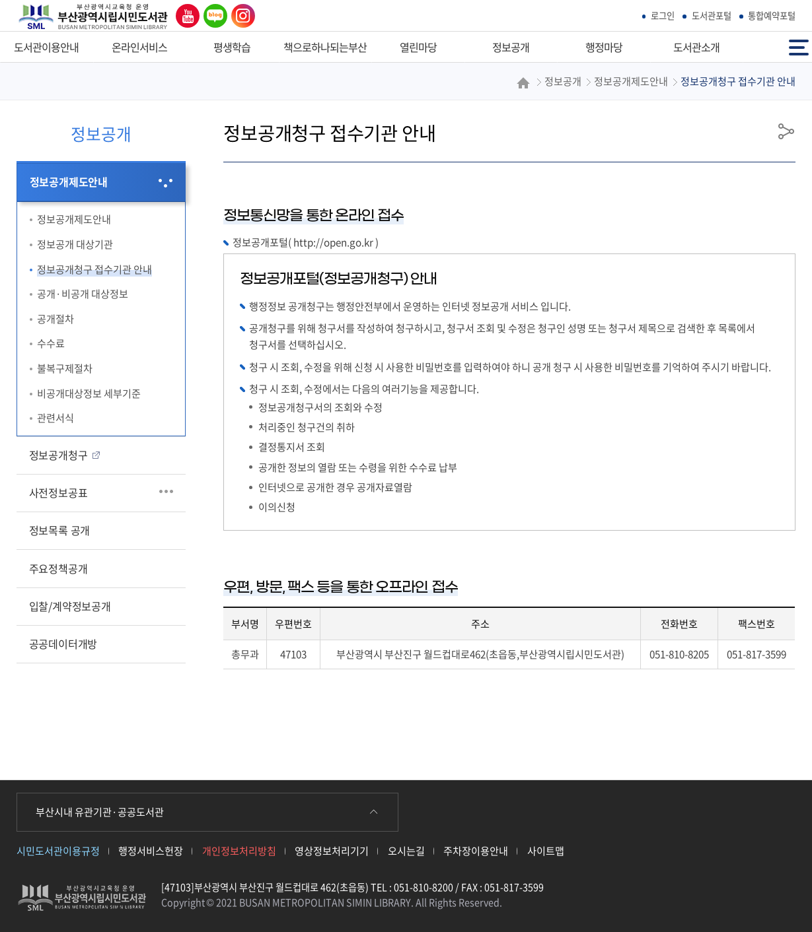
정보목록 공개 (60, 530)
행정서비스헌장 (150, 850)
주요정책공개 (58, 568)
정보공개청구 (58, 455)
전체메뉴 (799, 46)
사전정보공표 (58, 492)
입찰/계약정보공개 (70, 606)
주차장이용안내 (475, 850)
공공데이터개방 (63, 643)
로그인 (663, 15)
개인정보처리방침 (239, 850)
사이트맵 (545, 850)
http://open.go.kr (333, 242)
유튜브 (184, 16)
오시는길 (406, 850)
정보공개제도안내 (69, 181)
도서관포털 (711, 15)
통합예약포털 (771, 15)
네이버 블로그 (213, 16)
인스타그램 (239, 16)
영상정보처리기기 (332, 850)
